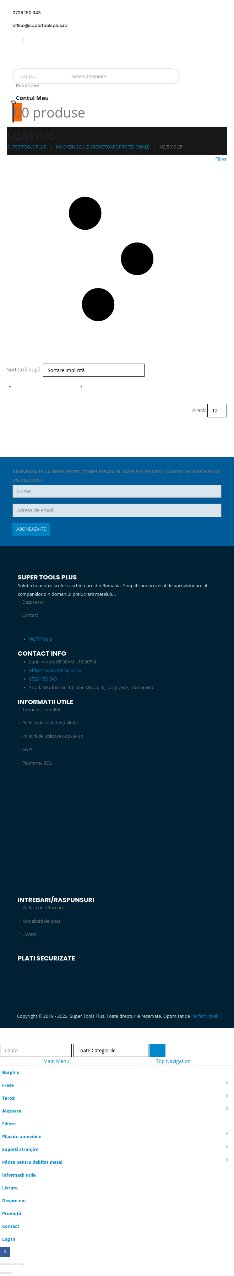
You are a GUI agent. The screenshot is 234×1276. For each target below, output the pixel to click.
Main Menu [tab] (56, 1061)
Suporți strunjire (20, 1150)
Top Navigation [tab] (173, 1061)
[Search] (118, 76)
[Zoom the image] (106, 787)
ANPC (28, 750)
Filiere (9, 1124)
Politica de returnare (43, 908)
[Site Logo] (26, 65)
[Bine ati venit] (117, 96)
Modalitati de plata (41, 921)
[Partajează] (14, 1265)
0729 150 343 (43, 679)
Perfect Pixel (204, 1017)
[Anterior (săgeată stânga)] (2, 1273)
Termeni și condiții (41, 710)
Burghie (11, 1073)
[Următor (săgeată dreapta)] (8, 1273)
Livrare (29, 935)
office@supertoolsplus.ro (55, 670)
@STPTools (40, 639)
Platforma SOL (37, 763)
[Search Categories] (89, 76)
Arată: (199, 410)
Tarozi (9, 1098)
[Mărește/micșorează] (2, 1265)
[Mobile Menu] (14, 56)
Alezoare (12, 1111)
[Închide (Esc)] (21, 1265)
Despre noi (33, 602)
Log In (9, 1239)
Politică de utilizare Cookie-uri (53, 736)
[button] (117, 259)
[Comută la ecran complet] (8, 1265)
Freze (8, 1086)
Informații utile (19, 1175)
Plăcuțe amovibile (22, 1137)
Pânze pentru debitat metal (33, 1163)
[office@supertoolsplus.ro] (117, 25)
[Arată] (217, 410)
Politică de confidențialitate (50, 723)
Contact (30, 615)
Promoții (12, 1214)
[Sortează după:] (94, 370)
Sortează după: (24, 369)
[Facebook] (22, 40)
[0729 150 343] (117, 13)
